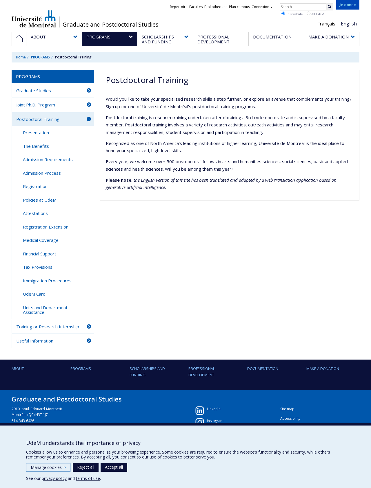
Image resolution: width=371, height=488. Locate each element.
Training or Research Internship (47, 326)
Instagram (215, 420)
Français (326, 24)
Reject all (85, 467)
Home (21, 57)
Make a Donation (322, 368)
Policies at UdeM (40, 200)
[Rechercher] (329, 6)
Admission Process (42, 173)
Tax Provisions (37, 267)
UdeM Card (34, 294)
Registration (35, 186)
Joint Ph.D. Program (35, 105)
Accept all (114, 467)
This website (292, 14)
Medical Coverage (41, 240)
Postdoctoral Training (37, 119)
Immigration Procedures (47, 280)
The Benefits (36, 146)
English (349, 24)
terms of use (88, 478)
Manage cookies (48, 467)
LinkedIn (214, 408)
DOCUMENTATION (262, 368)
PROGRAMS (40, 57)
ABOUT (18, 368)
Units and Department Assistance (45, 310)
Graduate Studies (33, 90)
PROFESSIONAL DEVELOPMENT (201, 371)
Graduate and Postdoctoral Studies (111, 24)
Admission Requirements (48, 159)
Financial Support (39, 254)
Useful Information (34, 341)
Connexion (262, 6)
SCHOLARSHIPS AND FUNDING (147, 371)
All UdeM (315, 14)
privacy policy (54, 478)
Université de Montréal (34, 18)
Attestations (35, 213)
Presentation (36, 132)
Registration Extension (45, 227)
